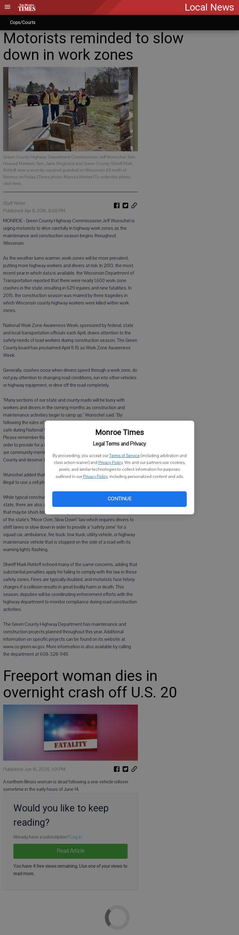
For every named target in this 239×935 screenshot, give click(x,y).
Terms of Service (124, 456)
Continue (119, 499)
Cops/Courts (22, 22)
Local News (209, 7)
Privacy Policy (110, 462)
